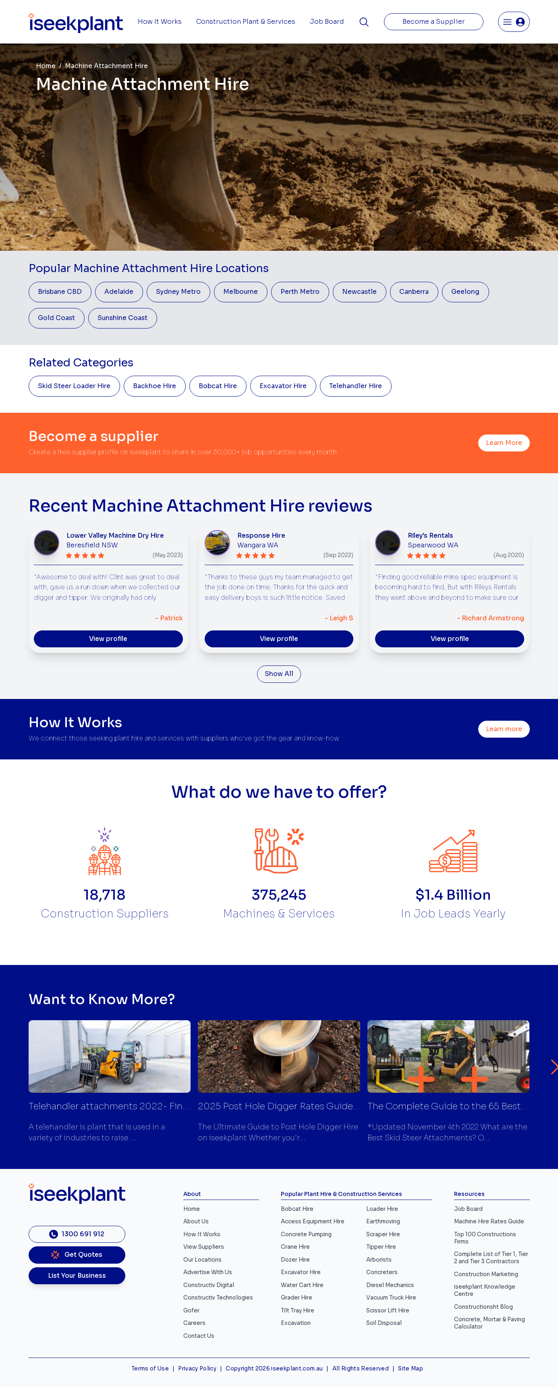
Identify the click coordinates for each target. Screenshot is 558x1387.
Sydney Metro (178, 292)
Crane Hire (295, 1247)
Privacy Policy (197, 1368)
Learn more (504, 729)
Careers (194, 1323)
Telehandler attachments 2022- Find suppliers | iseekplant (155, 1106)
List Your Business (77, 1276)
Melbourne (240, 292)
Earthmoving (383, 1221)
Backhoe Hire (154, 386)
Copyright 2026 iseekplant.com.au (274, 1368)
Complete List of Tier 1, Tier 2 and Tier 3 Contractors (491, 1258)
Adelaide (118, 292)
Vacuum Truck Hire (391, 1297)
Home (46, 66)
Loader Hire (382, 1209)
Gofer (191, 1310)
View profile (108, 639)
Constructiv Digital (208, 1285)
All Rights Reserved (360, 1368)
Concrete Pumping (306, 1234)
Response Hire (261, 536)
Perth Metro (299, 292)
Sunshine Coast (122, 318)
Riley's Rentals (430, 536)
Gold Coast (56, 318)
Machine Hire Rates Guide (489, 1221)
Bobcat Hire (218, 386)
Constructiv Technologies (218, 1297)
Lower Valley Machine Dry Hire (115, 536)
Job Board (327, 22)
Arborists (379, 1259)
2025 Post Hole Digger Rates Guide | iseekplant (301, 1106)
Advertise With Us (207, 1272)
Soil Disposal (384, 1323)
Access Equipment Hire (312, 1221)
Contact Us (198, 1336)
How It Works (160, 22)
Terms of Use (150, 1368)
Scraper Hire (383, 1234)
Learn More (504, 443)
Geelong (465, 292)
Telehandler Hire (355, 386)
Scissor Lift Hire (387, 1310)
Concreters (382, 1272)
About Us (196, 1221)
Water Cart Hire (302, 1285)
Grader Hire (296, 1297)
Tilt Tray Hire (297, 1310)
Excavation (296, 1323)
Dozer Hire (295, 1259)
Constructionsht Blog (483, 1307)
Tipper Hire (381, 1247)
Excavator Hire (283, 386)
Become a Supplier (433, 22)
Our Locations (202, 1259)
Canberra (414, 292)
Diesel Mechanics (390, 1285)
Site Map (410, 1368)
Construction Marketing (486, 1274)
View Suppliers (203, 1247)
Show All (279, 674)
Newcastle (359, 292)
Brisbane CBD (60, 292)
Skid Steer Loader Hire (74, 386)
